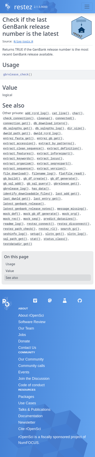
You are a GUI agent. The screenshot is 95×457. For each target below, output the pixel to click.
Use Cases (27, 403)
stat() (35, 239)
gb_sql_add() (13, 183)
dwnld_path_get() (16, 133)
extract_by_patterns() (56, 143)
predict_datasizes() (60, 219)
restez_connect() (40, 224)
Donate (24, 341)
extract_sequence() (18, 168)
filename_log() (44, 173)
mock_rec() (11, 219)
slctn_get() (54, 234)
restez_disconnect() (73, 224)
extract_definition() (64, 148)
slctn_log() (76, 234)
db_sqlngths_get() (17, 128)
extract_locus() (49, 158)
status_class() (55, 239)
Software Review (31, 322)
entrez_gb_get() (49, 138)
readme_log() (13, 224)
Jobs (22, 335)
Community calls (31, 366)
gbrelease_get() (66, 183)
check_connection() (18, 118)
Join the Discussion (34, 379)
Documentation (30, 416)
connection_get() (16, 123)
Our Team (26, 328)
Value (10, 271)
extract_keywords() (18, 158)
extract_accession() (19, 143)
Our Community (31, 359)
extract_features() (18, 153)
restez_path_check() (19, 229)
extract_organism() (18, 163)
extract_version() (51, 168)
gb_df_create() (35, 178)
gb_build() (11, 178)
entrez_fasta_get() (18, 138)
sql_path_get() (15, 239)
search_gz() (70, 229)
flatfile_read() (71, 173)
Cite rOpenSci (29, 429)
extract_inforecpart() (54, 153)
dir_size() (75, 128)
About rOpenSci (31, 315)
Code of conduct (31, 385)
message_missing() (71, 209)
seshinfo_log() (15, 234)
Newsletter (26, 422)
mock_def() (11, 214)
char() (77, 113)
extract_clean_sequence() (23, 148)
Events (23, 372)
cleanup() (44, 118)
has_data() (40, 188)
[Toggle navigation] (87, 7)
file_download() (16, 173)
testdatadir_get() (17, 244)
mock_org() (70, 214)
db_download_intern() (50, 123)
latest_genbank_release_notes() (28, 209)
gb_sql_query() (39, 183)
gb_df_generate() (64, 178)
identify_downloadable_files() (27, 193)
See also (12, 277)
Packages (26, 397)
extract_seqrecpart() (54, 163)
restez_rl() (48, 229)
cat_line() (60, 113)
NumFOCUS (28, 443)
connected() (65, 118)
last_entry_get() (47, 198)
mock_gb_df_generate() (41, 214)
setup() (36, 234)
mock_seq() (31, 219)
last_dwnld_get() (16, 198)
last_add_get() (67, 193)
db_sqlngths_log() (49, 128)
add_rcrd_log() (37, 113)
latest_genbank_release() (23, 203)
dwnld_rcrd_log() (47, 133)
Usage (10, 264)
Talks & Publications (34, 410)
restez (23, 6)
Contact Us (27, 348)
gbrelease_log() (16, 188)
